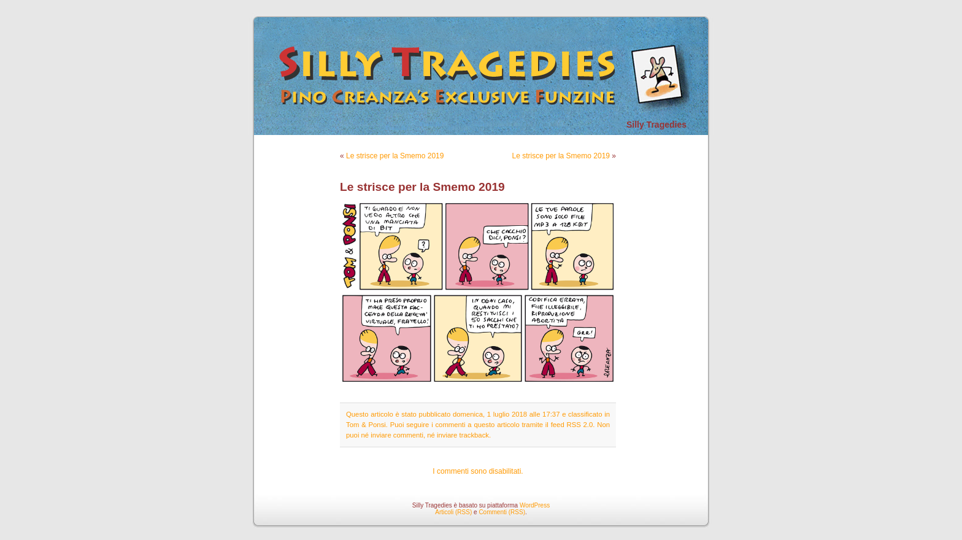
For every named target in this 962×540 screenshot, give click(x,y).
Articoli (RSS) (453, 512)
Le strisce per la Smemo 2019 (395, 156)
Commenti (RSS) (502, 512)
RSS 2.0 (579, 424)
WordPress (535, 505)
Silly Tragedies (656, 124)
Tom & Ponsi (366, 424)
